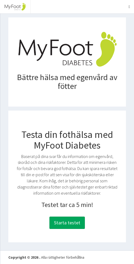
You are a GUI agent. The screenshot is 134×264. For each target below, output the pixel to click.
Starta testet (67, 223)
